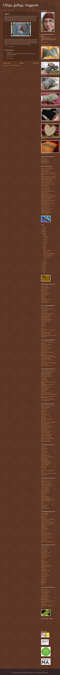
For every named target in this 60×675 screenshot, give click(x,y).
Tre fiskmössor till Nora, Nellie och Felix (47, 370)
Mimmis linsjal (43, 467)
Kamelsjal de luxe (44, 158)
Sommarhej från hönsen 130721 (46, 208)
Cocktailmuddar (43, 379)
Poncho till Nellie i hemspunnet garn (47, 341)
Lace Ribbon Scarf (44, 573)
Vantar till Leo (43, 516)
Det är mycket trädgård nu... (47, 255)
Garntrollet (9, 52)
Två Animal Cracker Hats (45, 590)
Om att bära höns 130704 (45, 207)
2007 (43, 272)
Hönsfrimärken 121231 (45, 192)
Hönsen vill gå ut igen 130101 (46, 194)
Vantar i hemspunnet (44, 289)
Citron (42, 502)
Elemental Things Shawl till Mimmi (47, 355)
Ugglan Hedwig (43, 604)
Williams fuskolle (44, 589)
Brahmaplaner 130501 (45, 201)
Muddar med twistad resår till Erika (47, 434)
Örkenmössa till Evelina (45, 349)
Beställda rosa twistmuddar (45, 497)
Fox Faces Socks (44, 493)
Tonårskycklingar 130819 (45, 210)
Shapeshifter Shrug (44, 429)
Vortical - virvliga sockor (45, 546)
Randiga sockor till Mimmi (45, 490)
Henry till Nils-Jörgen (44, 364)
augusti (44, 242)
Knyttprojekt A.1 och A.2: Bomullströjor (47, 522)
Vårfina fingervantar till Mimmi (46, 431)
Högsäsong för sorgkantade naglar (49, 253)
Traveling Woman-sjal (44, 496)
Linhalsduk (43, 558)
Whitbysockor (43, 582)
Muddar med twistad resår (45, 520)
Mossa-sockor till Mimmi (45, 481)
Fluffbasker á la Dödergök (45, 500)
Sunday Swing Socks (44, 513)
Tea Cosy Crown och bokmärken (46, 605)
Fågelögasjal (43, 569)
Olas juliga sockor (44, 517)
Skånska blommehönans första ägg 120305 (48, 178)
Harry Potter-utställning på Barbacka (47, 601)
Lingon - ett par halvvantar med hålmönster (48, 422)
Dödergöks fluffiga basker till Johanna (47, 541)
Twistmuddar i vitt (44, 290)
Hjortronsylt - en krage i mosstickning (47, 405)
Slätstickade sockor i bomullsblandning (47, 438)
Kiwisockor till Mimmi (44, 286)
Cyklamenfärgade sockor (45, 428)
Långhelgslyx (45, 252)
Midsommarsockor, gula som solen (47, 359)
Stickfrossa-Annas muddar (45, 555)
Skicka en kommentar (9, 58)
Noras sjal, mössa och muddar (46, 299)
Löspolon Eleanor (44, 474)
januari (44, 263)
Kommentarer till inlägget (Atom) (14, 65)
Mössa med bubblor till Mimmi (46, 435)
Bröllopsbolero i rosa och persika (46, 426)
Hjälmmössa (43, 328)
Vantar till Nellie (43, 417)
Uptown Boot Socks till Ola (45, 564)
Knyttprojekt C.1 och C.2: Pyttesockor (47, 523)
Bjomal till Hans (43, 343)
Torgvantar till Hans (44, 310)
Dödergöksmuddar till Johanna (46, 566)
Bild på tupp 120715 (44, 185)
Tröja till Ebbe (43, 322)
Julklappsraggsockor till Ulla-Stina (46, 372)
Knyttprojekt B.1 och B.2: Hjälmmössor (47, 519)
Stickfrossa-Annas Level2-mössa (46, 484)
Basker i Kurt (43, 420)
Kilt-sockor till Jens (44, 529)
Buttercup (42, 471)
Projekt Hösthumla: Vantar (45, 316)
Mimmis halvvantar (44, 576)
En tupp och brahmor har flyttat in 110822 (48, 172)
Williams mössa (43, 579)
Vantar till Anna (43, 454)
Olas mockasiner (44, 377)
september (45, 241)
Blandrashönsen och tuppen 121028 (47, 191)
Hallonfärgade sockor (44, 487)
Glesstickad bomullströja (45, 425)
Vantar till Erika (43, 446)
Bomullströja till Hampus (45, 570)
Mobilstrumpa (43, 526)
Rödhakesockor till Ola (45, 160)
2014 (43, 231)
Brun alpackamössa (44, 163)
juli (43, 244)
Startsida (22, 63)
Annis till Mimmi (43, 410)
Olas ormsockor (43, 602)
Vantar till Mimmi (44, 449)
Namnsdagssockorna (44, 388)
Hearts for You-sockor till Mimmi (46, 537)
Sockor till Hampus (44, 540)
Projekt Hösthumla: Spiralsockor (46, 319)
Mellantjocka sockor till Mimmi (46, 344)
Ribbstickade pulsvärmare (45, 596)
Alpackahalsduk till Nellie (45, 414)
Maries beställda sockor (45, 508)
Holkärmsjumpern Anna (45, 532)
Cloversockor (43, 563)
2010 (43, 267)
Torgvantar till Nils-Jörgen (45, 407)
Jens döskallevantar (44, 593)
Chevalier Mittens (44, 557)
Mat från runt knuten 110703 (46, 169)
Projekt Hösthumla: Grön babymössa (47, 313)
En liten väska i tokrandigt (45, 358)
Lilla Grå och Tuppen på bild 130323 (47, 197)
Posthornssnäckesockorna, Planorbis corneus (48, 356)
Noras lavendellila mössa (45, 293)
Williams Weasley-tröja (45, 599)
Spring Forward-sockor (45, 561)
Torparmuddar (43, 416)
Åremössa (43, 584)
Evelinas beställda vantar (45, 455)
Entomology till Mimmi (44, 528)
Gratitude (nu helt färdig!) (45, 432)
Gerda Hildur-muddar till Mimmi (46, 534)
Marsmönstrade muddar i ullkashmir (47, 470)
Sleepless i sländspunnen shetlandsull (47, 352)
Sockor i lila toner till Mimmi (45, 333)
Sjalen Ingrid (43, 391)
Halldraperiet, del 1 (44, 336)
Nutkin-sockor (43, 531)
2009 (43, 269)
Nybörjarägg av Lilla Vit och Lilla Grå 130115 (48, 195)
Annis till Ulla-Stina (44, 408)
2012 (43, 234)
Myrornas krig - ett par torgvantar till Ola (47, 399)
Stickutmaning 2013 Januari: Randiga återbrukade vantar (47, 397)
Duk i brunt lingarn (44, 551)
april (44, 259)
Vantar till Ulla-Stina (44, 448)
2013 (43, 233)
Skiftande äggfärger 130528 (45, 205)
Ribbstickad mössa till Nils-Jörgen (46, 347)
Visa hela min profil (44, 42)
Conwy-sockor (43, 353)
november (45, 237)
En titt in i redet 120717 (45, 188)
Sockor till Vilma (43, 325)
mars (44, 260)
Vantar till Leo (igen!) (44, 505)
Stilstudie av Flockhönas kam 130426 (47, 200)
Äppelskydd (43, 578)
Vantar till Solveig (44, 452)
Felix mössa (43, 296)
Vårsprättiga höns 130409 (45, 198)
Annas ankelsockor (44, 535)
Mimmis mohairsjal (44, 595)
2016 (43, 228)
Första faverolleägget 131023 (46, 213)
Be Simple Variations (44, 307)
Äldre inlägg (36, 63)
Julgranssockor (43, 548)
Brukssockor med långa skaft (46, 376)
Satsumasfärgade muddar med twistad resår (48, 335)
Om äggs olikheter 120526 (45, 182)
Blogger (46, 672)
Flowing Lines (43, 361)
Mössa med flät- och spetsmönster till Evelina (48, 473)
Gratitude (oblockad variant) (45, 441)
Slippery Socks (43, 567)
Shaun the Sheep (44, 538)
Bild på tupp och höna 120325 (46, 179)
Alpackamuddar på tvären (45, 161)
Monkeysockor (43, 581)
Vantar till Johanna (44, 451)
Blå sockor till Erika (44, 346)
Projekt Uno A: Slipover (45, 464)
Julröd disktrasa (43, 554)
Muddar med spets (44, 380)
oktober (44, 239)
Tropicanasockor (44, 572)
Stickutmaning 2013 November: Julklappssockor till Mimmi (46, 374)
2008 (43, 270)
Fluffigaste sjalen (44, 458)
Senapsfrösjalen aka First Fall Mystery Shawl (48, 362)
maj (44, 247)
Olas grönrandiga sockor (45, 400)
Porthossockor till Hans (45, 287)
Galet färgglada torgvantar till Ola (46, 419)
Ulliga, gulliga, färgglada (20, 5)
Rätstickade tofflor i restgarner (46, 332)
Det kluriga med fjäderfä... (47, 250)
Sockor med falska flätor (45, 575)
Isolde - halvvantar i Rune (45, 423)
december (45, 236)
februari (44, 262)
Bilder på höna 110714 (45, 171)
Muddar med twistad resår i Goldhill (47, 457)
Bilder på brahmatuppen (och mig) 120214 (48, 176)
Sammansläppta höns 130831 (46, 211)
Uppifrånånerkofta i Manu (45, 525)
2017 (43, 226)
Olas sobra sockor (44, 350)
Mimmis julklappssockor (45, 302)
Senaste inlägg (6, 63)
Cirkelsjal (42, 560)
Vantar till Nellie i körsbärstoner (46, 365)
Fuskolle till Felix (44, 413)
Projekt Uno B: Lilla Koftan (45, 461)
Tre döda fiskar (43, 506)
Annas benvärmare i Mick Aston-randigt (47, 499)
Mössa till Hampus (44, 549)
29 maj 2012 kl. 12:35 (10, 56)
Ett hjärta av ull (43, 503)
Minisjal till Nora (43, 411)
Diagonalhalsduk (44, 598)
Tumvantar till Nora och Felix (46, 392)
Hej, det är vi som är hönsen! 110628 (47, 168)
